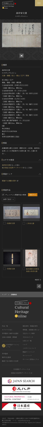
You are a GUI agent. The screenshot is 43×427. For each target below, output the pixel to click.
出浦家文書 (11, 223)
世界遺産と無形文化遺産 (10, 333)
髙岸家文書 (6, 165)
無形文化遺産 (6, 357)
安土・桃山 (15, 75)
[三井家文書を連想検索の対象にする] (24, 223)
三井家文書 (30, 223)
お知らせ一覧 (27, 341)
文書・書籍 (6, 75)
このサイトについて (29, 348)
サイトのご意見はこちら (31, 359)
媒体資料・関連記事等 (30, 326)
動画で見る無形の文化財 (10, 361)
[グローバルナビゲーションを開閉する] (39, 3)
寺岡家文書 (11, 269)
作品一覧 (5, 326)
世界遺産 (5, 354)
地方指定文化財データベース (12, 167)
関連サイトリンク (29, 352)
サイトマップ (27, 355)
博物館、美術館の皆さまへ (32, 330)
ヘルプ (25, 344)
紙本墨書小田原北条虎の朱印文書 (32, 270)
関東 (27, 75)
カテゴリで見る (7, 330)
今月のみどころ (28, 337)
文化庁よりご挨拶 (29, 333)
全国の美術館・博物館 (9, 337)
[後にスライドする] (38, 280)
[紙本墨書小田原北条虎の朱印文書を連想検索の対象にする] (24, 269)
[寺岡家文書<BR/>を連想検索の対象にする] (4, 269)
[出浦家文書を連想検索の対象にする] (4, 223)
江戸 (22, 75)
